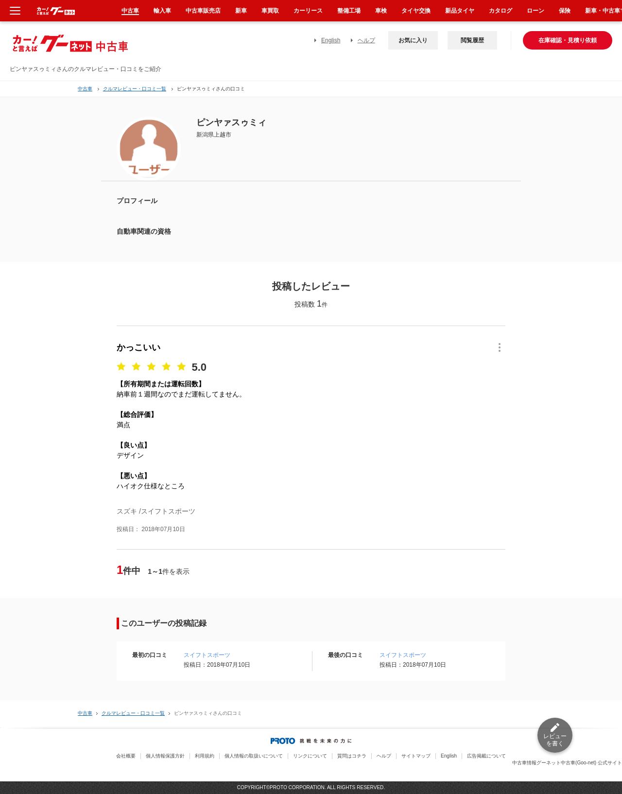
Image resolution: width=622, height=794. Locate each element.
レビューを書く (555, 740)
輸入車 (162, 10)
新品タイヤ (459, 10)
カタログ (500, 10)
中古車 (85, 88)
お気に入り (413, 40)
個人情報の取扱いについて (254, 756)
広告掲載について (486, 756)
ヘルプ (366, 40)
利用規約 (204, 756)
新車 (241, 10)
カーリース (308, 10)
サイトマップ (416, 756)
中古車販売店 (203, 10)
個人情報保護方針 (165, 756)
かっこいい (138, 347)
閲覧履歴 (472, 40)
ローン (535, 10)
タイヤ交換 (416, 10)
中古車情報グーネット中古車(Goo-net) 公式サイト (567, 762)
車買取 (270, 10)
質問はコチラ (351, 756)
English (330, 40)
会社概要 (126, 756)
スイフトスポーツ (207, 655)
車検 (381, 10)
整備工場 (349, 10)
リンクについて (310, 756)
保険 (564, 10)
